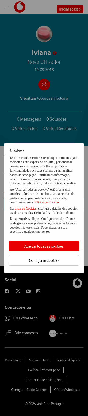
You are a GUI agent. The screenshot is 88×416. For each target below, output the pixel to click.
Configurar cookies (44, 260)
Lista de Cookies (26, 208)
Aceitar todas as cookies (44, 246)
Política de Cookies (46, 202)
